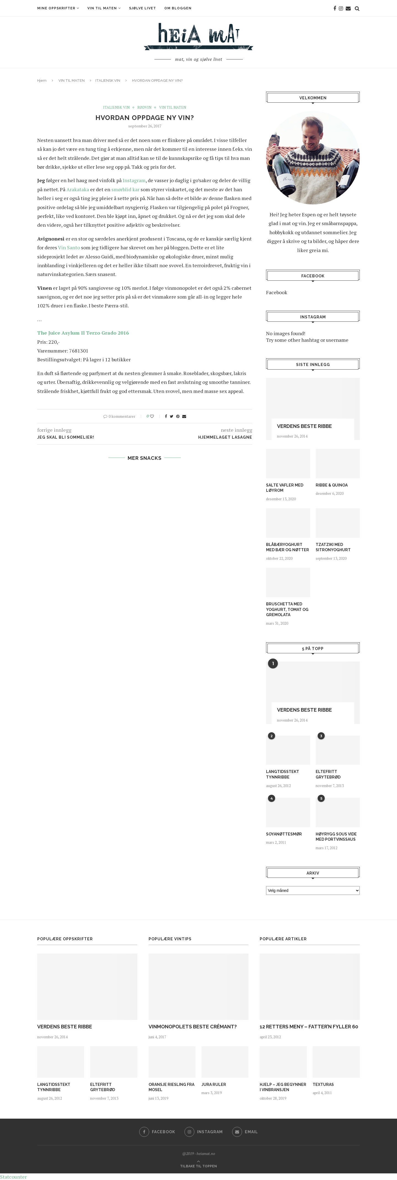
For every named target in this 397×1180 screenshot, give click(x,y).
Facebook (276, 292)
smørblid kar (125, 189)
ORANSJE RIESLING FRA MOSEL (171, 1087)
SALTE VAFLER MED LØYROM (284, 488)
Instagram (134, 180)
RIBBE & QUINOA (332, 485)
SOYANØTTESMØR (284, 834)
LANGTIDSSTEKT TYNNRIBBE (282, 774)
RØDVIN (144, 107)
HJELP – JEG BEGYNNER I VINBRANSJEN (283, 1087)
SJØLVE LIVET (142, 8)
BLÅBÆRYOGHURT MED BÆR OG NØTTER (287, 547)
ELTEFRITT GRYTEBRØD (328, 774)
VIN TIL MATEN (102, 8)
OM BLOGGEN (178, 8)
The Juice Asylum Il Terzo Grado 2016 (83, 332)
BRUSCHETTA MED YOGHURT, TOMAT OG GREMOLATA (287, 609)
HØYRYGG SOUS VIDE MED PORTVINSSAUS (336, 837)
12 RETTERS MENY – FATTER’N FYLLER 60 (309, 1026)
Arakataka (77, 189)
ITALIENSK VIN (107, 80)
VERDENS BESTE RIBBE (304, 426)
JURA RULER (214, 1084)
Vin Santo (69, 247)
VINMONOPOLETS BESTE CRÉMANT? (193, 1026)
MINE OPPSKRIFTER (56, 8)
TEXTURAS (323, 1084)
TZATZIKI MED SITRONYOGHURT (333, 547)
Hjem (42, 80)
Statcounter (13, 1176)
